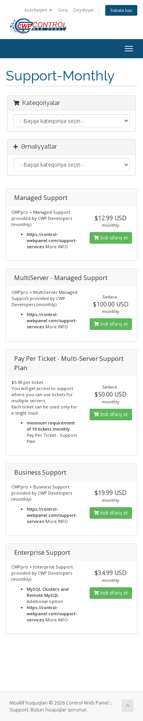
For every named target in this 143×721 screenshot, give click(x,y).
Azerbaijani (38, 10)
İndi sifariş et (111, 237)
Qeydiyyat (83, 10)
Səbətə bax (121, 10)
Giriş (62, 10)
